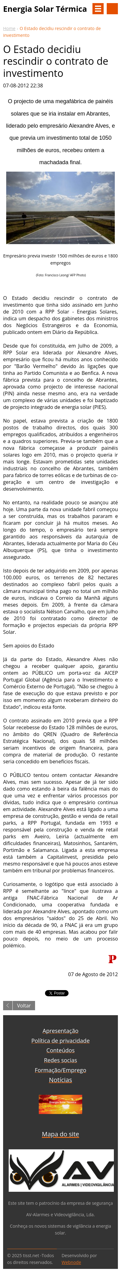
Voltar (24, 1005)
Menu (98, 8)
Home (9, 28)
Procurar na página (112, 8)
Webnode (71, 1262)
